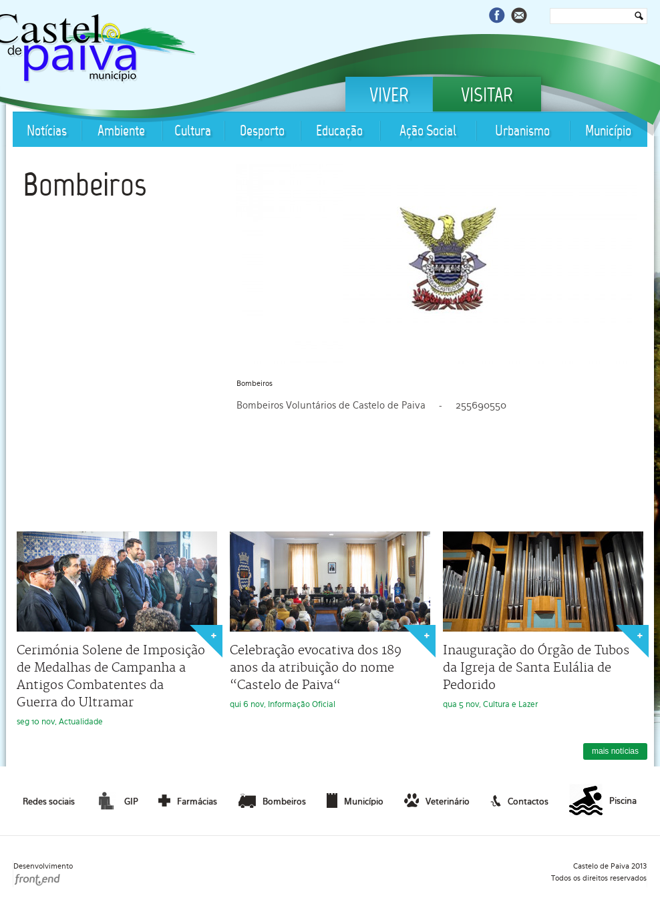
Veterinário (437, 800)
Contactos (519, 800)
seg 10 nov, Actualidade (117, 628)
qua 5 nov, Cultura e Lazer (543, 620)
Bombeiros (84, 187)
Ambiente (121, 132)
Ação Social (427, 132)
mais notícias (615, 751)
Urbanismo (522, 132)
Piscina (603, 801)
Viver (389, 97)
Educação (339, 132)
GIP (116, 800)
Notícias (47, 132)
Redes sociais (49, 801)
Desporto (262, 132)
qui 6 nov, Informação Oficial (330, 620)
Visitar (487, 97)
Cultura (192, 132)
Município (608, 132)
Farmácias (187, 800)
